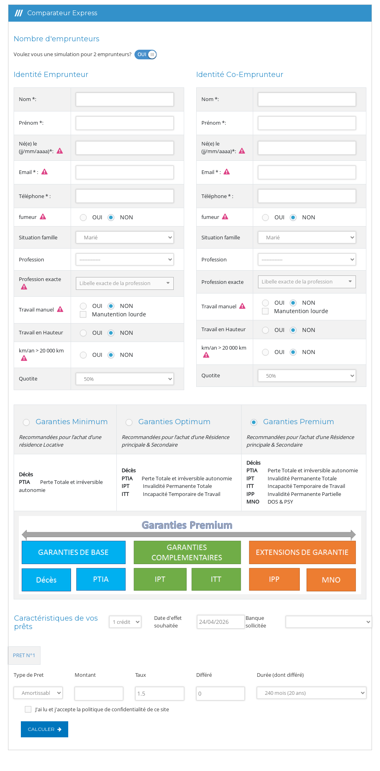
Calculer (44, 729)
